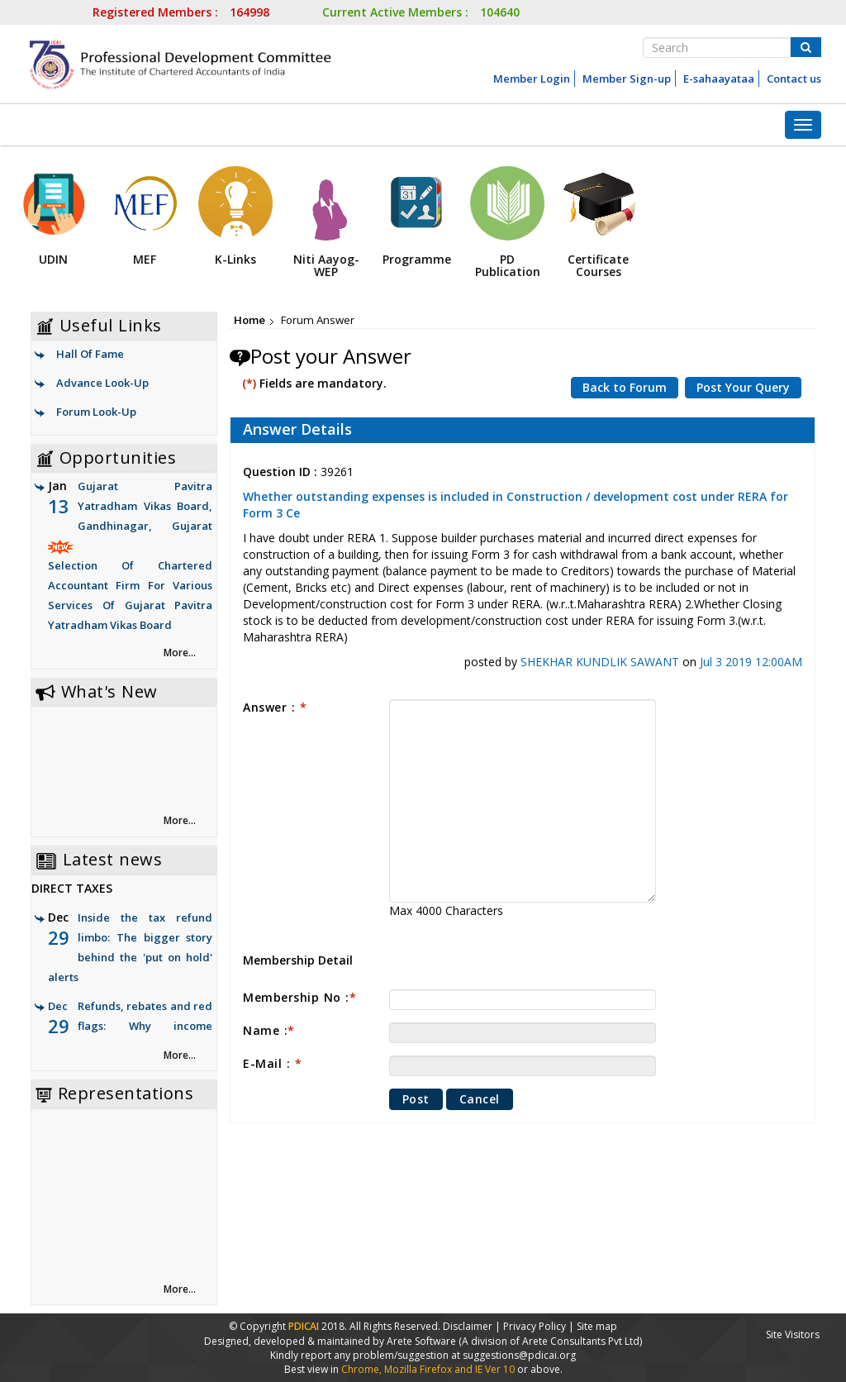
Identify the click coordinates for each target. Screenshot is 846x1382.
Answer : (275, 707)
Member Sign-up (626, 78)
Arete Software (423, 1341)
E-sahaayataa (718, 78)
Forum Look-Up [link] (96, 411)
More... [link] (180, 653)
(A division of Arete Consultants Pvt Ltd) (550, 1341)
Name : (269, 1030)
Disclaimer (467, 1326)
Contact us (794, 78)
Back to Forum (624, 387)
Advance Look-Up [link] (102, 382)
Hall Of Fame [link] (90, 353)
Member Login (531, 78)
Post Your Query (743, 387)
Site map (597, 1326)
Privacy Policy (534, 1326)
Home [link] (249, 319)
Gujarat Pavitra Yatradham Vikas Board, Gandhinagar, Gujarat (130, 557)
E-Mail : (272, 1063)
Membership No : (299, 997)
